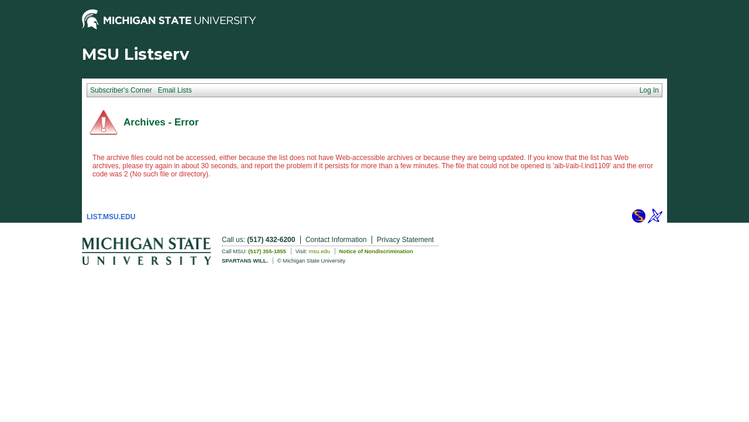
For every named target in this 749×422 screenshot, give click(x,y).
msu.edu (319, 251)
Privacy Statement (405, 240)
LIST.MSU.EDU (111, 217)
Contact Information (336, 240)
